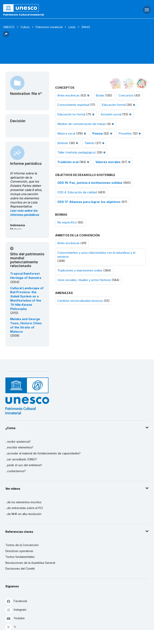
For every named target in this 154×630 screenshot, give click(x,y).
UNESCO (9, 27)
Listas (72, 27)
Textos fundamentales (20, 556)
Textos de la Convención (22, 545)
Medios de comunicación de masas (81, 124)
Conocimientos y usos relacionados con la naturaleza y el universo (96, 255)
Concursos (126, 95)
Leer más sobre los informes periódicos (24, 213)
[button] (6, 36)
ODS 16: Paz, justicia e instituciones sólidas (89, 183)
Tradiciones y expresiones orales (79, 270)
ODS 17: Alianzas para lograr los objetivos (89, 202)
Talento (89, 143)
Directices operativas (19, 551)
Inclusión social (111, 114)
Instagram (15, 610)
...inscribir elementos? (19, 447)
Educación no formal (71, 114)
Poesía (97, 133)
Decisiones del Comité (20, 568)
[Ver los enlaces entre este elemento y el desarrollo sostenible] (142, 83)
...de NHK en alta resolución (23, 514)
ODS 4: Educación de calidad (77, 192)
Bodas (100, 95)
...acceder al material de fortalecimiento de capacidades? (43, 453)
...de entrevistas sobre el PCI (24, 508)
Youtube (15, 618)
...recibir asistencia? (18, 441)
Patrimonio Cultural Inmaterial (23, 14)
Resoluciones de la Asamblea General (30, 562)
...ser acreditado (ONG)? (21, 459)
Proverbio (125, 133)
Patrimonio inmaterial (49, 27)
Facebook (16, 601)
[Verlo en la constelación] (116, 83)
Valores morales (108, 162)
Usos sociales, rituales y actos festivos (84, 280)
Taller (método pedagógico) (76, 152)
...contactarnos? (15, 471)
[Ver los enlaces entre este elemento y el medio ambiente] (129, 83)
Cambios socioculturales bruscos (80, 301)
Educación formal (114, 105)
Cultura (25, 27)
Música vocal (66, 133)
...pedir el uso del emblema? (23, 465)
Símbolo (62, 143)
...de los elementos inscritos (23, 502)
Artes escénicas (68, 95)
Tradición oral (67, 162)
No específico (67, 222)
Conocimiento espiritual (73, 105)
